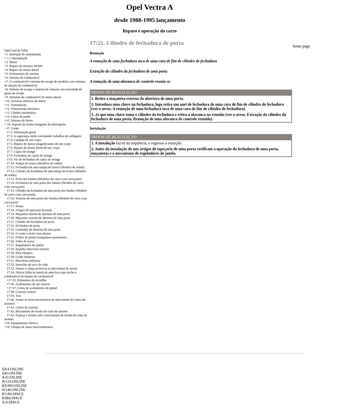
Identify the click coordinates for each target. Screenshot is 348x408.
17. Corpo (12, 128)
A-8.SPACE (10, 402)
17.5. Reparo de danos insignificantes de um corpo (39, 144)
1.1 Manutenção (17, 58)
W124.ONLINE (13, 381)
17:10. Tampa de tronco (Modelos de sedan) (35, 163)
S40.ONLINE (12, 373)
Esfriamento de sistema (24, 73)
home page (301, 46)
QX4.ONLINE (13, 369)
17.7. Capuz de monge (21, 151)
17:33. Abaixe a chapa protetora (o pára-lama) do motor (42, 268)
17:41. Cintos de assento (22, 307)
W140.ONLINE (13, 390)
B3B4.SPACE (12, 398)
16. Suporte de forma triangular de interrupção (36, 124)
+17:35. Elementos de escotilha (26, 280)
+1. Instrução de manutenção (22, 54)
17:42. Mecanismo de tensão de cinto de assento (37, 311)
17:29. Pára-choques (20, 253)
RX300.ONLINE (14, 386)
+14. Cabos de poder (17, 116)
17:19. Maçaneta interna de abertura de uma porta (38, 214)
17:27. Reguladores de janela (25, 245)
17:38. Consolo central (21, 292)
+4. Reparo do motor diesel (21, 70)
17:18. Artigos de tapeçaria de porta (29, 210)
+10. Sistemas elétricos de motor (25, 101)
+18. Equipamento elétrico (21, 323)
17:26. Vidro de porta (20, 241)
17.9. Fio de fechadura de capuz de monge (33, 159)
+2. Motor (10, 62)
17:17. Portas (15, 206)
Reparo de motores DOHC (26, 66)
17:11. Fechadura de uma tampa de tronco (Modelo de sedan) (45, 167)
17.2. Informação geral (21, 132)
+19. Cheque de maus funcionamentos (28, 327)
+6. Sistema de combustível (21, 77)
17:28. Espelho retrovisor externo (28, 249)
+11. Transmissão (15, 105)
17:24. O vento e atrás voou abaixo (29, 233)
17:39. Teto (14, 295)
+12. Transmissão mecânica (21, 109)
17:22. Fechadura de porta (23, 225)
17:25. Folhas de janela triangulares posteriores (37, 237)
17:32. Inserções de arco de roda (27, 264)
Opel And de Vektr (16, 50)
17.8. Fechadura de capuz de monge (29, 155)
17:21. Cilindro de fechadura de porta (30, 221)
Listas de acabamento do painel (37, 288)
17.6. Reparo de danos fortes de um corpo (33, 147)
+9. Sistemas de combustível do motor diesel (32, 97)
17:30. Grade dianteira (21, 257)
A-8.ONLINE (12, 377)
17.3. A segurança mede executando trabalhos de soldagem (44, 136)
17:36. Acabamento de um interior (28, 284)
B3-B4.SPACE (13, 394)
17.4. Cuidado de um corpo (24, 140)
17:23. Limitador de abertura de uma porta (34, 229)
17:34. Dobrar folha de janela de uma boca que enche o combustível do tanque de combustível (40, 274)
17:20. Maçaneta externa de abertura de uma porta (38, 218)
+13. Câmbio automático (20, 112)
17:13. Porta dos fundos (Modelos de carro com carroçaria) (44, 179)
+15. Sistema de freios (18, 120)
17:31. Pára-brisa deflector (23, 260)
